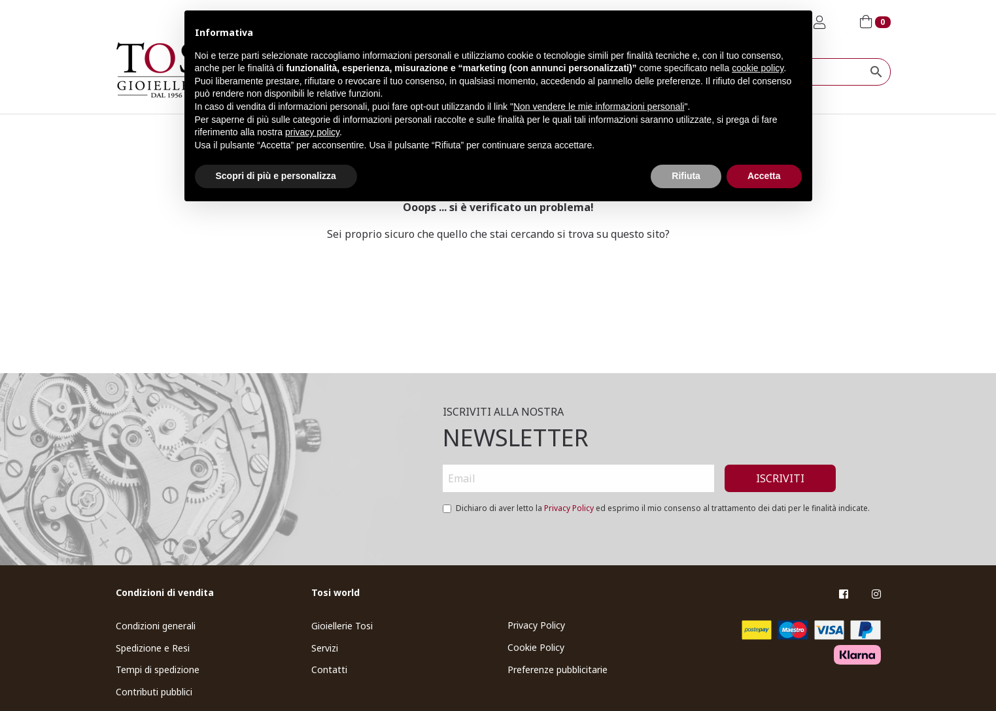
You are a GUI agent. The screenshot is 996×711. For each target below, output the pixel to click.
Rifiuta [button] (686, 176)
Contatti (329, 669)
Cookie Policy (535, 647)
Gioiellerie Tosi (342, 626)
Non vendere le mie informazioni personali (598, 106)
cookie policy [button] (757, 68)
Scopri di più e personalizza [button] (276, 176)
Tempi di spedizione (157, 669)
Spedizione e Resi (153, 648)
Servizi (324, 648)
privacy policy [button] (312, 132)
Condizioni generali (156, 626)
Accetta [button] (764, 176)
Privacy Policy (569, 508)
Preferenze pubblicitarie (557, 669)
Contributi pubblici (154, 692)
